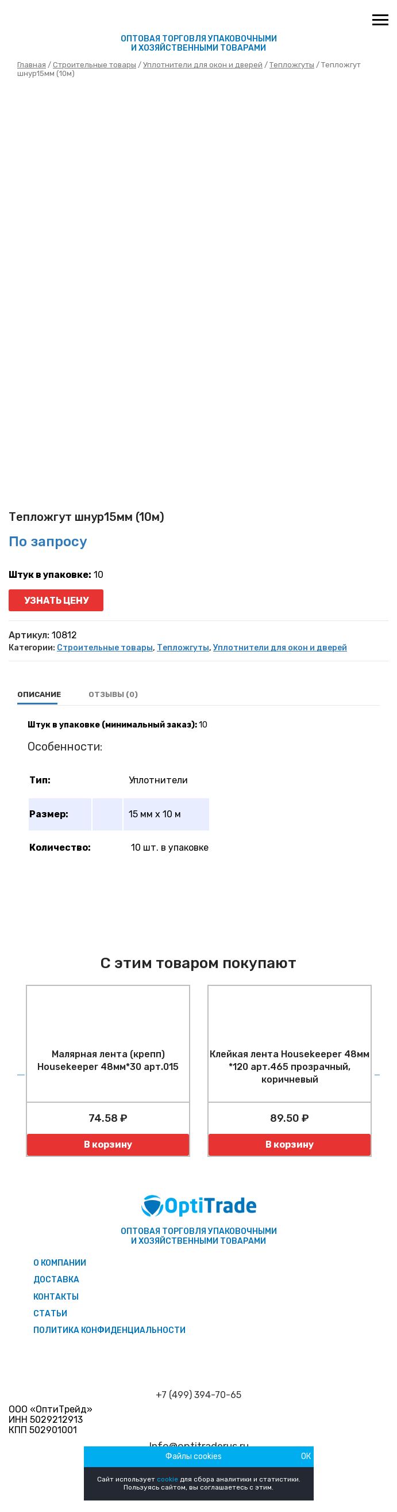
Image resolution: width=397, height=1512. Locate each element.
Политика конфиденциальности (109, 1330)
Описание (39, 694)
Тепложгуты (291, 64)
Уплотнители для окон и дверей (203, 64)
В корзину (108, 1144)
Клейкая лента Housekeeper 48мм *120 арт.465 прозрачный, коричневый (289, 1067)
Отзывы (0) (113, 694)
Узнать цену (56, 600)
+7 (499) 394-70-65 (198, 1395)
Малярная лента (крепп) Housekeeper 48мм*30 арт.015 (108, 1060)
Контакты (56, 1297)
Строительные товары (94, 64)
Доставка (56, 1280)
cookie (167, 1479)
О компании (59, 1263)
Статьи (50, 1314)
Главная (31, 64)
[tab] (39, 694)
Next (377, 1071)
